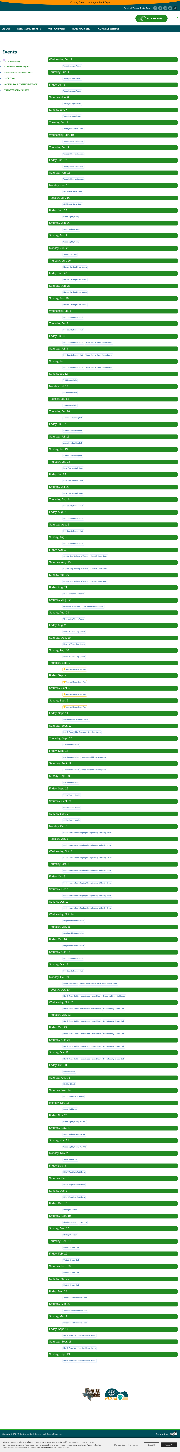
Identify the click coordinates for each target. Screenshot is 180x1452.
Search (176, 29)
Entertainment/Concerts (18, 72)
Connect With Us (108, 28)
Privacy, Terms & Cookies (141, 1416)
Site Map (120, 1416)
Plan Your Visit (82, 28)
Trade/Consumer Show (16, 90)
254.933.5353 (130, 1409)
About (6, 28)
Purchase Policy (166, 1416)
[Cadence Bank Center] (28, 18)
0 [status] (177, 17)
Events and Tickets (29, 28)
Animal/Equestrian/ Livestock (20, 84)
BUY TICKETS (154, 18)
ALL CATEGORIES (12, 61)
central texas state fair (137, 8)
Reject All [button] (151, 1445)
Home (8, 1416)
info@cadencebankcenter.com (102, 1409)
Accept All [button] (169, 1445)
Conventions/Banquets (17, 66)
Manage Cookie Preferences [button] (126, 1445)
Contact (108, 1416)
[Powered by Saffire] (174, 1434)
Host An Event (56, 28)
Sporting (9, 78)
